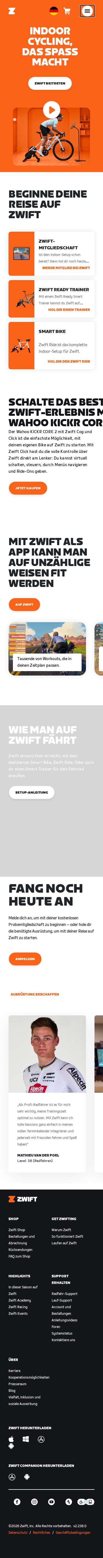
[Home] (12, 11)
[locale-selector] (53, 11)
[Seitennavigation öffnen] (87, 11)
